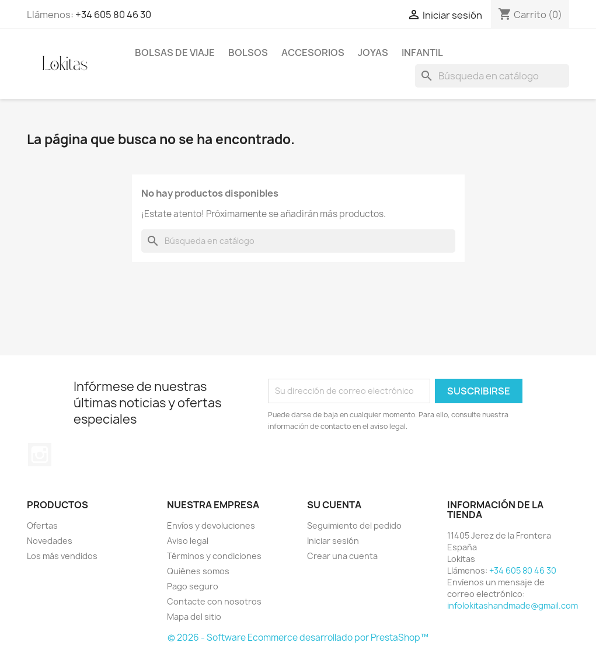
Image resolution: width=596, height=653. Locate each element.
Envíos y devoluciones (211, 525)
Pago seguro (192, 586)
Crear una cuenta (342, 555)
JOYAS (373, 52)
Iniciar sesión (333, 540)
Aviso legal (187, 540)
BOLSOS (248, 52)
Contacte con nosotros (214, 601)
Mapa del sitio (194, 616)
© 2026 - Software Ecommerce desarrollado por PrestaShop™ (298, 637)
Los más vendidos (62, 555)
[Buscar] (492, 76)
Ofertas (42, 525)
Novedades (49, 540)
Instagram (39, 454)
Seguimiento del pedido (354, 525)
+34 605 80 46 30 (113, 14)
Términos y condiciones (214, 555)
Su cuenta (334, 504)
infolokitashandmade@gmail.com (512, 605)
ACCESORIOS (312, 52)
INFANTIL (422, 52)
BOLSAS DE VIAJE (175, 52)
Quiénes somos (198, 571)
